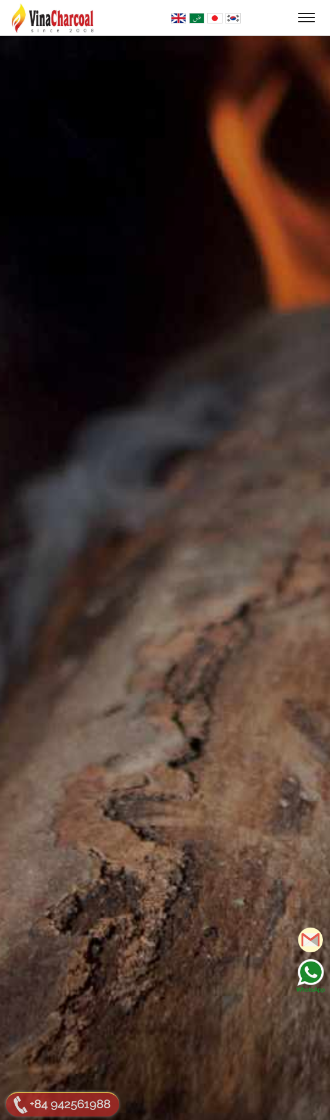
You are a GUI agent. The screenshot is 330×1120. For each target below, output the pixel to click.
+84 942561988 (69, 1104)
